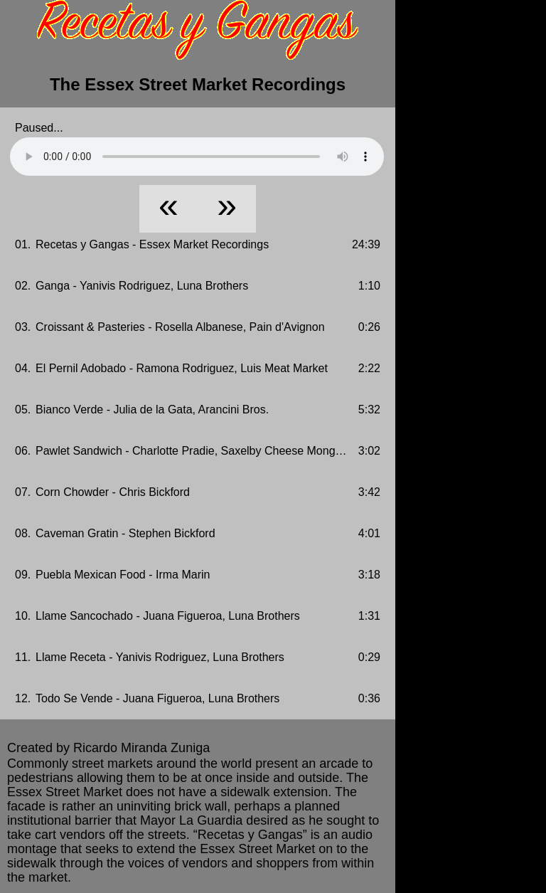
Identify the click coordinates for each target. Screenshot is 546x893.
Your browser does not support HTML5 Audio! (197, 156)
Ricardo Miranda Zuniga (141, 748)
